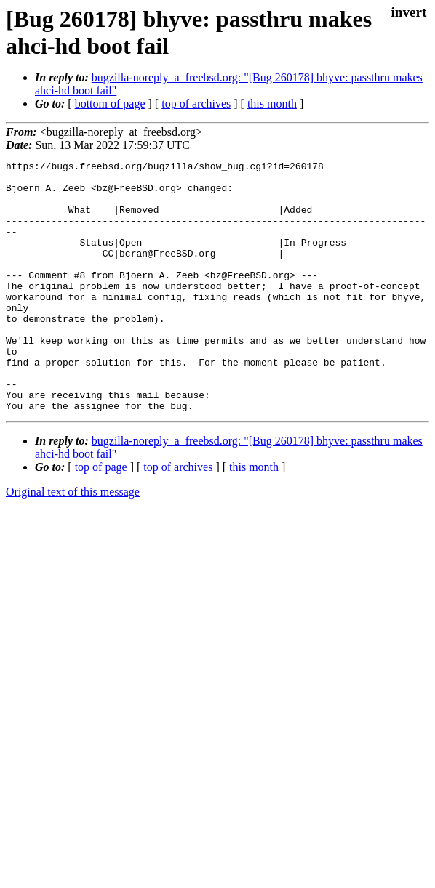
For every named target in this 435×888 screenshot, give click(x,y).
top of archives (196, 103)
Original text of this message (73, 542)
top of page (101, 517)
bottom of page (110, 103)
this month (272, 103)
